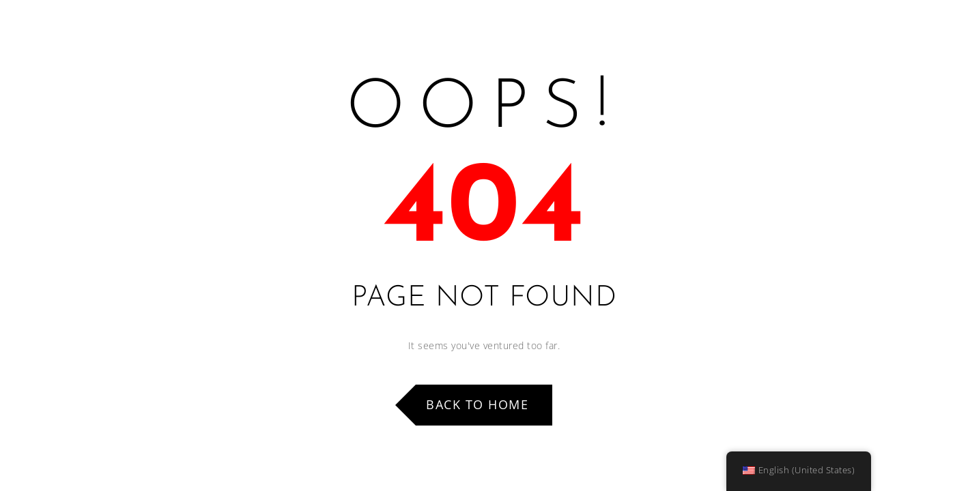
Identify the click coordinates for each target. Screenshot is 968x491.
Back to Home (477, 404)
